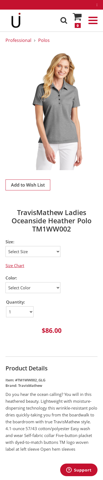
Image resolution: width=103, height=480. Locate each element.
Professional (18, 40)
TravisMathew (30, 385)
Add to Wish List (28, 185)
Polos (44, 40)
